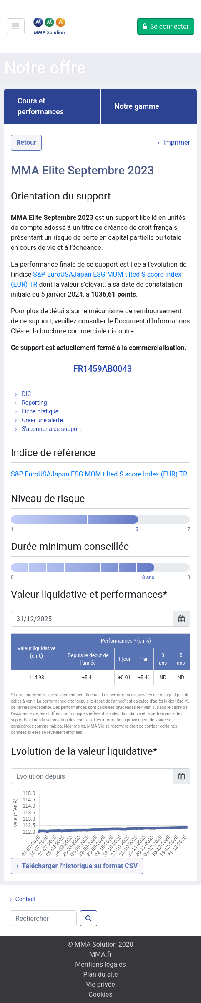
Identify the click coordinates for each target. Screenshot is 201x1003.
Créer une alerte (41, 420)
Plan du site (100, 974)
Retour (26, 142)
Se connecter (169, 26)
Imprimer (176, 142)
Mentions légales (100, 964)
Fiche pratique (39, 411)
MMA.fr (100, 954)
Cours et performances (41, 106)
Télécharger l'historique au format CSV (80, 866)
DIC (25, 394)
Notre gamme (136, 106)
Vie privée (100, 984)
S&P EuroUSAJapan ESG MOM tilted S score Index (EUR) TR (99, 474)
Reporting (33, 402)
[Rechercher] (43, 918)
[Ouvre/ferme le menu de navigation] (16, 26)
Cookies (100, 994)
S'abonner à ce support (50, 429)
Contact (25, 899)
